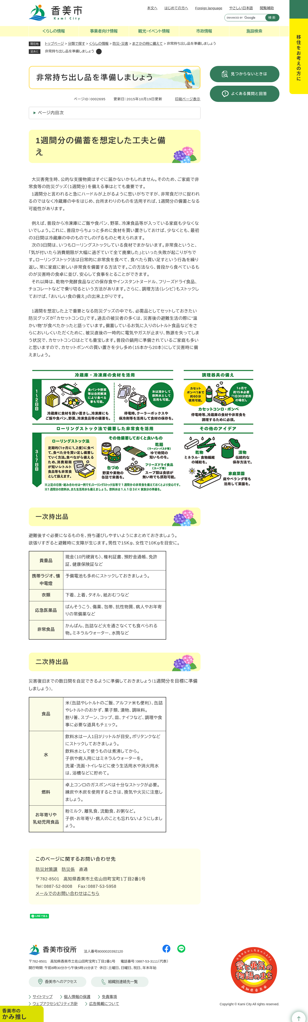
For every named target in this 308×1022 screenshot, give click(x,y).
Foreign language (208, 8)
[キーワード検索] (244, 17)
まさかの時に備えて (147, 44)
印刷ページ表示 (187, 99)
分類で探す (76, 44)
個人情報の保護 (77, 997)
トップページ (54, 44)
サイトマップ (43, 997)
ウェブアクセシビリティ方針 (55, 1004)
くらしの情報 (99, 44)
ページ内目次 (51, 113)
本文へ (152, 8)
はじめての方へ (176, 8)
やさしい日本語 (241, 8)
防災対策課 (47, 869)
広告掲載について (104, 1004)
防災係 (68, 869)
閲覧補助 (267, 8)
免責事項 (109, 997)
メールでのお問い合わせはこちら (68, 893)
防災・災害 (120, 44)
